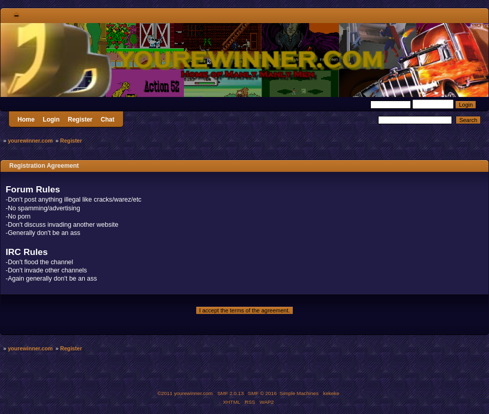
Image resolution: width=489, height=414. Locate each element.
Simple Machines (298, 393)
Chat (108, 119)
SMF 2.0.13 (230, 393)
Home (25, 119)
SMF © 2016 (262, 393)
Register (80, 119)
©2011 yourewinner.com (185, 393)
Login (51, 119)
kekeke (331, 393)
